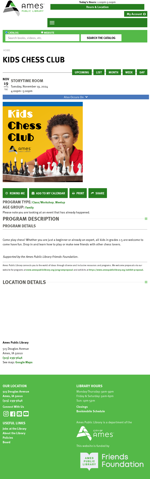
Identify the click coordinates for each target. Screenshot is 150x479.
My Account (134, 14)
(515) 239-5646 (13, 354)
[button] (97, 2)
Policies (8, 434)
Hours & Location (97, 7)
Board (7, 439)
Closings (82, 403)
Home (6, 47)
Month (113, 69)
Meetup (60, 199)
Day (142, 69)
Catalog (13, 34)
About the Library (14, 430)
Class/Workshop (43, 199)
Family (29, 204)
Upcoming (82, 69)
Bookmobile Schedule (90, 408)
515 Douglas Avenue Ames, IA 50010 (16, 390)
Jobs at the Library (14, 425)
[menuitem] (135, 14)
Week (129, 69)
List (99, 69)
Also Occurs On (76, 94)
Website (31, 34)
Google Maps (24, 359)
